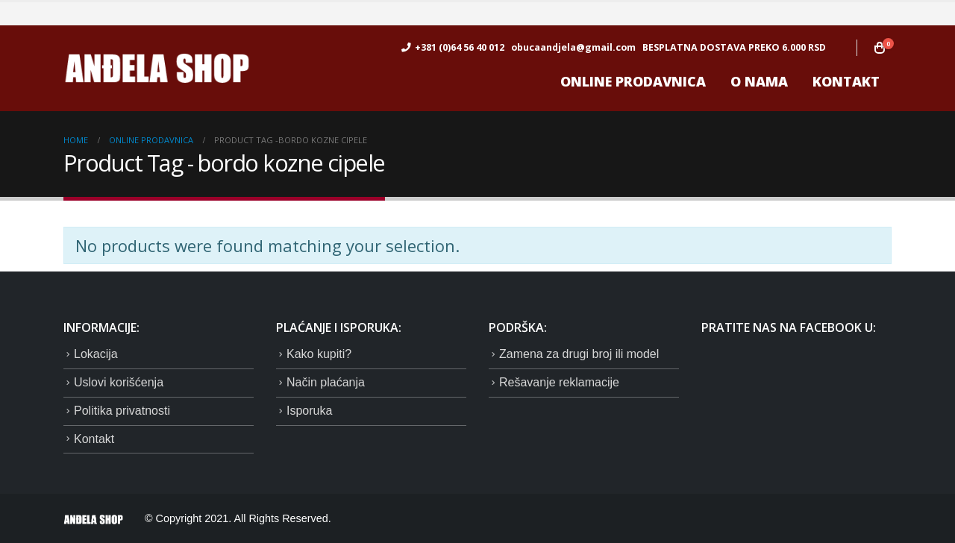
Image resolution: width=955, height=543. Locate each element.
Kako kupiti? (318, 354)
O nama (759, 81)
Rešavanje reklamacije (559, 382)
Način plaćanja (325, 382)
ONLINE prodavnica (633, 81)
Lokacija (96, 354)
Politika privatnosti (122, 410)
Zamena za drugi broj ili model (579, 354)
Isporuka (309, 410)
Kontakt (846, 81)
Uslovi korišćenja (118, 382)
